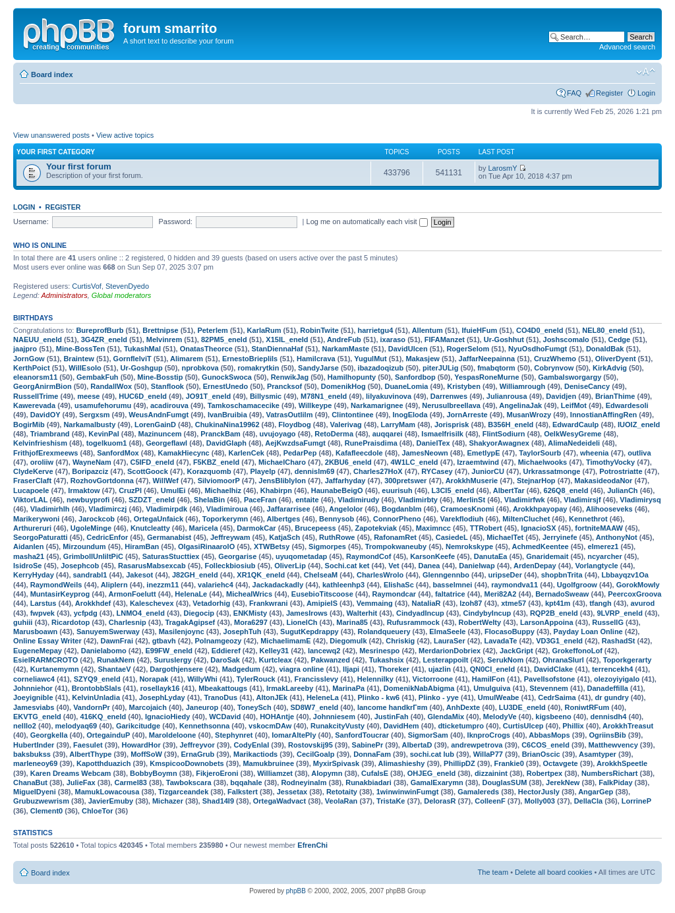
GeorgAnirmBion (42, 386)
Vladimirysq (640, 500)
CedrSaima (556, 697)
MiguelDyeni (34, 792)
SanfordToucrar (362, 735)
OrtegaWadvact (279, 801)
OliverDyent (615, 359)
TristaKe (390, 801)
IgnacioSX (538, 528)
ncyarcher (604, 556)
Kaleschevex (152, 603)
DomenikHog (343, 386)
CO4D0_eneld (540, 330)
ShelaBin (209, 500)
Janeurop (202, 707)
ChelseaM (321, 575)
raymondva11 (514, 585)
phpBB (296, 891)
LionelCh (302, 622)
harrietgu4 (376, 330)
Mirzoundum (84, 546)
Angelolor (346, 509)
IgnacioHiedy (167, 717)
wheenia (594, 453)
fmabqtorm (496, 368)
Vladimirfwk (524, 500)
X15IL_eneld (287, 339)
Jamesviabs (33, 707)
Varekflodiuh (461, 519)
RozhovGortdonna (102, 481)
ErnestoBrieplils (250, 359)
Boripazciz (90, 471)
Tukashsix (386, 660)
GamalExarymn (437, 782)
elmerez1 (602, 546)
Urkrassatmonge (552, 471)
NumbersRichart (609, 773)
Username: (31, 221)
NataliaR (425, 603)
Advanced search (627, 47)
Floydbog (294, 424)
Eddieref (226, 651)
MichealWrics (249, 594)
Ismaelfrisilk (442, 434)
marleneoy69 (35, 763)
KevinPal (103, 434)
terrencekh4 (612, 669)
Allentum (427, 330)
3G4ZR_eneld (104, 339)
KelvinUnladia (96, 697)
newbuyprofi (88, 500)
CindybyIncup (487, 613)
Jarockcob (96, 519)
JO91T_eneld (208, 396)
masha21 (28, 556)
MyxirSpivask (336, 763)
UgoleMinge (91, 528)
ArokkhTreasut (627, 726)
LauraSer (449, 641)
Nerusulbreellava (451, 405)
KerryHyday (33, 575)
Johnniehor (33, 688)
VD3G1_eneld (559, 641)
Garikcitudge (138, 726)
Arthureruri (32, 528)
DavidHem (401, 726)
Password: (175, 221)
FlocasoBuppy (509, 631)
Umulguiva (491, 688)
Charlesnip (127, 622)
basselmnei (453, 585)
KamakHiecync (183, 453)
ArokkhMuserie (472, 481)
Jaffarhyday (345, 481)
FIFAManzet (445, 339)
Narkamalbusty (89, 424)
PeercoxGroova (634, 594)
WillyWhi (202, 679)
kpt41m (558, 603)
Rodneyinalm (303, 782)
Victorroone (433, 679)
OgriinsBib (607, 735)
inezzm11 (162, 585)
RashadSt (618, 641)
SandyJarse (318, 368)
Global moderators (122, 295)
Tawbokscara (189, 782)
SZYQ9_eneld (97, 679)
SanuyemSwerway (108, 631)
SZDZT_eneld (152, 500)
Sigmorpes (327, 546)
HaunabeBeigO (337, 490)
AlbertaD (417, 745)
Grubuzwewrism (41, 801)
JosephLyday (162, 697)
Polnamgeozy (218, 641)
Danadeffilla (607, 688)
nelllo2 (24, 726)
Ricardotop (70, 622)
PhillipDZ (459, 763)
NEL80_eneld (605, 330)
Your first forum (78, 166)
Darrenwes (448, 396)
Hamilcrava (316, 359)
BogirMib (29, 424)
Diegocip (199, 613)
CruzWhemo (555, 359)
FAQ (574, 93)
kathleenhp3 (343, 585)
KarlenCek (246, 453)
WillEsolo (85, 368)
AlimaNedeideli (574, 443)
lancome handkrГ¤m (392, 707)
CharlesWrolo (380, 575)
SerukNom (505, 660)
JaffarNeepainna (487, 359)
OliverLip (290, 566)
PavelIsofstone (549, 679)
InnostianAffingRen (603, 415)
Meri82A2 (500, 594)
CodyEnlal (251, 745)
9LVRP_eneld (620, 613)
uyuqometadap (301, 556)
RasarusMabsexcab (152, 566)
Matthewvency (613, 745)
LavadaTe (500, 641)
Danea (429, 566)
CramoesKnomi (467, 509)
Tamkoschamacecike (243, 405)
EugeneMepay (37, 651)
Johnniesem (334, 717)
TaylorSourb (540, 453)
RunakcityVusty (337, 726)
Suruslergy (172, 660)
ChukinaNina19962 (227, 424)
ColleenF (490, 801)
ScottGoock (147, 471)
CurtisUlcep (523, 726)
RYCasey (436, 471)
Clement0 (46, 811)
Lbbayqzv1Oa (625, 575)
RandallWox (111, 386)
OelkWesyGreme (572, 434)
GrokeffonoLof (577, 651)
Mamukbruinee (268, 763)
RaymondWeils (56, 585)
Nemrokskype (469, 546)
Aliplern (114, 585)
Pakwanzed (330, 660)
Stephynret (233, 735)
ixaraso (393, 339)
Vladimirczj (107, 509)
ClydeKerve (33, 471)
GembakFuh (97, 377)
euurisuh (397, 490)
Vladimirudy (358, 500)
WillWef (165, 481)
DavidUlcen (408, 349)
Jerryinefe (560, 537)
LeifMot (574, 405)
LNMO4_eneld (141, 613)
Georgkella (49, 735)
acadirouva (169, 405)
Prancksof (284, 386)
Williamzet (275, 773)
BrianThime (615, 396)
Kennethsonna (204, 726)
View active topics (125, 135)
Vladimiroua (227, 509)
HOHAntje (277, 717)
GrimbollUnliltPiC (93, 556)
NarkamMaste (345, 349)
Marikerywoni (36, 519)
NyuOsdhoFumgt (537, 349)
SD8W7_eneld (314, 707)
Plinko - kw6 (379, 697)
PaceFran (260, 500)
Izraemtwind (478, 462)
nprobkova (199, 368)
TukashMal (142, 349)
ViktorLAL (30, 500)
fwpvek (42, 613)
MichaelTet (504, 537)
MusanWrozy (528, 415)
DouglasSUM (504, 782)
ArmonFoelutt (132, 594)
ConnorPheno (397, 519)
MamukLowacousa (107, 792)
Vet (393, 566)
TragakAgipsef (190, 622)
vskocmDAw (270, 726)
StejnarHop (536, 481)
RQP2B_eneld (554, 613)
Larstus (43, 603)
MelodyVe (500, 717)
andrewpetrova (476, 745)
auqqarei (387, 434)
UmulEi (173, 490)
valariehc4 (215, 585)
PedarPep (300, 453)
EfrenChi (312, 845)
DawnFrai (116, 641)
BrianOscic (541, 754)
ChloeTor (97, 811)
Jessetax (292, 792)
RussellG (608, 622)
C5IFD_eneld (153, 462)
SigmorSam (428, 735)
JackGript (516, 651)
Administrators (64, 295)
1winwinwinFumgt (407, 792)
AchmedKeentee (540, 546)
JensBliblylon (282, 481)
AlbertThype (90, 754)
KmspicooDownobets (186, 763)
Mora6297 (251, 622)
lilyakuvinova (388, 396)
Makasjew (422, 359)
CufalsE (374, 773)
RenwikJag (289, 377)
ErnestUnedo (225, 386)
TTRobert (486, 528)
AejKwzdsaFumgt (295, 443)
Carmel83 (130, 782)
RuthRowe (337, 537)
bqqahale (246, 782)
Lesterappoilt (445, 660)
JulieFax (81, 782)
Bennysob (336, 519)
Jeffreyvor (196, 745)
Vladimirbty (418, 500)
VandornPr (91, 707)
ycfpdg (86, 613)
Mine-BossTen (80, 349)
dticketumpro (461, 726)
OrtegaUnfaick (158, 519)
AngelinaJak (520, 405)
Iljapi (351, 669)
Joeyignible (33, 697)
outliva (639, 453)
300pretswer (405, 481)
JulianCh (622, 490)
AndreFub (344, 339)
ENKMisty (250, 613)
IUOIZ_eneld (639, 424)
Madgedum (241, 669)
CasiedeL (452, 537)
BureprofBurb (99, 330)
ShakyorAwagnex (499, 443)
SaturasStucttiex (171, 556)
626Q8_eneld (566, 490)
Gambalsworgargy (569, 377)
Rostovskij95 (310, 745)
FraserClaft (32, 481)
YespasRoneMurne (486, 377)
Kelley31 (274, 651)
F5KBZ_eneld (216, 462)
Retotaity (341, 792)
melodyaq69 (76, 726)
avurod (642, 603)
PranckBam (220, 434)
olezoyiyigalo (616, 679)
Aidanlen (28, 546)
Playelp (263, 471)
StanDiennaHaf (277, 349)
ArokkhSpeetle (622, 763)
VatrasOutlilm (289, 415)
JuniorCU (487, 471)
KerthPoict (31, 368)
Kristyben (464, 386)
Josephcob (80, 566)
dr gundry (611, 697)
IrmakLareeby (290, 688)
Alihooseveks (609, 509)
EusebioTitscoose (322, 594)
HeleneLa (323, 697)
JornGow (29, 359)
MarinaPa (348, 688)
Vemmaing (375, 603)
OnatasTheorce (206, 349)
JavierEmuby (110, 801)
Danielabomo (104, 651)
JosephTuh (242, 631)
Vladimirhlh (50, 509)
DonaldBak (605, 349)
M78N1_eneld (324, 396)
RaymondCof (368, 556)
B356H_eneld (510, 424)
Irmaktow (84, 490)
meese (88, 396)
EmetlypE (483, 453)
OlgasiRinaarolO (206, 546)
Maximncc (433, 528)
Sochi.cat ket (347, 566)
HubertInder (33, 745)
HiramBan (142, 546)
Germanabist (169, 537)
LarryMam (398, 424)
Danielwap (476, 566)
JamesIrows (307, 613)
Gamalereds (478, 792)
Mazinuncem (160, 434)
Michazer (167, 801)
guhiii (22, 622)
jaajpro (25, 349)
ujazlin (439, 669)
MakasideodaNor (603, 481)
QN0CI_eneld (492, 669)
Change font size (645, 72)
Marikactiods (255, 754)
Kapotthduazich (103, 763)
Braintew (78, 359)
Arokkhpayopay (540, 509)
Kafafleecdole (359, 453)
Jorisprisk (451, 424)
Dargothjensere (176, 669)
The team (493, 872)
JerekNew (562, 782)
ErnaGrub (198, 754)
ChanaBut (30, 782)
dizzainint (491, 773)
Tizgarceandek (183, 792)
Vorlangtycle (596, 566)
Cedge (619, 339)
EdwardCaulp (575, 424)
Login (646, 93)
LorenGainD (155, 424)
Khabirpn (276, 490)
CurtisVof (87, 286)
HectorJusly (539, 792)
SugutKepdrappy (309, 631)
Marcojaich (147, 707)
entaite (306, 500)
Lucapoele (31, 490)
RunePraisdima (371, 443)
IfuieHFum (479, 330)
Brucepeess (315, 528)
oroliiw (41, 462)
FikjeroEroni (217, 773)
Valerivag (346, 424)
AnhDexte (463, 707)
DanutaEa (491, 556)
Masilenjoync (181, 631)
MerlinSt (471, 500)
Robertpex (544, 773)
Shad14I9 (218, 801)
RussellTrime (35, 396)
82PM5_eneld (224, 339)
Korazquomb (209, 471)
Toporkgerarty (627, 660)
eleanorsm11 (35, 377)
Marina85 (352, 622)
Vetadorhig (211, 603)
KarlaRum (264, 330)
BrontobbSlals (96, 688)
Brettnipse (160, 330)
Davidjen (561, 396)
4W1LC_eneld (414, 462)
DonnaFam (372, 754)
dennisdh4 (608, 717)
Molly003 (539, 801)
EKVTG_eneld (37, 717)
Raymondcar (394, 594)
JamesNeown (424, 453)
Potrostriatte (620, 471)
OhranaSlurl (563, 660)
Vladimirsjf (582, 500)
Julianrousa (506, 396)
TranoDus (220, 697)
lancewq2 (324, 651)
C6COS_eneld (545, 745)
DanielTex (433, 443)
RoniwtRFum (586, 707)
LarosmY (502, 168)
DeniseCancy (587, 386)
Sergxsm (94, 415)
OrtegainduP (108, 735)
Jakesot (139, 575)
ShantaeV (114, 669)
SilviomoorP (219, 481)
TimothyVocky (610, 462)
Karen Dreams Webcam (70, 773)
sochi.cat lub (432, 754)
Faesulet (88, 745)
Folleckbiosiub (229, 566)
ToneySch (254, 707)
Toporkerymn (225, 519)
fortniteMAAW (599, 528)
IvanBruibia (227, 415)
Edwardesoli (627, 405)
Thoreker (393, 669)
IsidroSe (27, 566)
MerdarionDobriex (450, 651)
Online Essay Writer (47, 641)
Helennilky (375, 679)
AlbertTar (509, 490)
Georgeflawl (166, 443)
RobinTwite (319, 330)
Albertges (284, 519)
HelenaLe (191, 594)
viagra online (301, 669)
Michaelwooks (543, 462)
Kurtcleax (275, 660)
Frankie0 (509, 763)
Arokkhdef (93, 603)
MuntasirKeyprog (60, 594)
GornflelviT (132, 359)
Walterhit (362, 613)
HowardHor (140, 745)
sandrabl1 (90, 575)
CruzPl (130, 490)
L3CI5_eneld (453, 490)
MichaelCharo (282, 462)
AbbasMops (549, 735)
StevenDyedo (127, 286)
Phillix (572, 726)
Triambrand (50, 434)
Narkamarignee (377, 405)
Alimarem (186, 359)
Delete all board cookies (553, 872)
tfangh (600, 603)
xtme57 (513, 603)
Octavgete (560, 763)
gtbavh (164, 641)
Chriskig (400, 641)
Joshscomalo (566, 339)
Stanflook (167, 386)
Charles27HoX (378, 471)
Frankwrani (268, 603)
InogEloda (409, 415)
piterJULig (440, 368)
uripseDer (505, 575)
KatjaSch (284, 537)
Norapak (153, 679)
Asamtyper (597, 754)
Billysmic (265, 396)
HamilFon (488, 679)
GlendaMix (445, 717)
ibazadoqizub (381, 368)
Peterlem (212, 330)
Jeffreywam (230, 537)
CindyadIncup (420, 613)
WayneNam (92, 462)
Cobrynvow (553, 368)
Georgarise (237, 556)
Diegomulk (348, 641)
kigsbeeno (553, 717)
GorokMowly (638, 585)
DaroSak (225, 660)
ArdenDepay (535, 566)
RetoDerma (333, 434)
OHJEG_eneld (431, 773)
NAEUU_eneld (37, 339)
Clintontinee (353, 415)
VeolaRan (341, 801)
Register (609, 93)
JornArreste (466, 415)
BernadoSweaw (562, 594)
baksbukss (32, 754)
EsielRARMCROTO (45, 660)
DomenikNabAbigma (419, 688)
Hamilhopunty (352, 377)
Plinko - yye (439, 697)
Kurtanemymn (54, 669)
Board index (52, 74)
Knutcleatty (150, 528)
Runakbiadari (368, 782)
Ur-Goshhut (504, 339)
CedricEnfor (107, 537)
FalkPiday (615, 782)
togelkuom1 (106, 443)
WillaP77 (488, 754)
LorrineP (636, 801)
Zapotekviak (376, 528)
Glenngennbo (446, 575)
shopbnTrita (562, 575)
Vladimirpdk (166, 509)
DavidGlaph (226, 443)
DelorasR (439, 801)
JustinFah (391, 717)
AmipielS (322, 603)
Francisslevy (316, 679)
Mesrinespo (379, 651)
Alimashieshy (401, 763)
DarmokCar (256, 528)
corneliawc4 (34, 679)
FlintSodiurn (504, 434)
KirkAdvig (610, 368)
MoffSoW (146, 754)
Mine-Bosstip (160, 377)
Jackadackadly (278, 585)
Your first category (55, 152)
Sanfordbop (415, 377)
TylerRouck (256, 679)
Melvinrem (164, 339)
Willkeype (315, 405)
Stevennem (548, 688)
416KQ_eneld (103, 717)
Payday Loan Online (588, 631)
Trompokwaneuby (396, 546)
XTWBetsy (271, 546)
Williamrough (523, 386)
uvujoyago (278, 434)
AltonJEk (271, 697)
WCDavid (225, 717)
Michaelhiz (222, 490)
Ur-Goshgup (142, 368)
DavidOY (45, 415)
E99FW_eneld (169, 651)
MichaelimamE (285, 641)
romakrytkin (258, 368)
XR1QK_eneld (261, 575)
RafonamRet (395, 537)
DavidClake (553, 669)
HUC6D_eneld (143, 396)
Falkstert (242, 792)
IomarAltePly (294, 735)
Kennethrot (588, 519)
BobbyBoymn (153, 773)
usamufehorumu (102, 405)
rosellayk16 (160, 688)
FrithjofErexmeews (45, 453)
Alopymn (326, 773)
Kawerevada (34, 405)
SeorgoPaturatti (40, 537)
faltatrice (450, 594)
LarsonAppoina (546, 622)
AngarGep (595, 792)
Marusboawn (35, 631)
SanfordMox (118, 453)
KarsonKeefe (432, 556)
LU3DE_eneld (522, 707)
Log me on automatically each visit (367, 221)
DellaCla (588, 801)
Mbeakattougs (222, 688)
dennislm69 (315, 471)
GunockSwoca (227, 377)
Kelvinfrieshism (40, 443)
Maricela (203, 528)
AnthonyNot (616, 537)
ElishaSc (399, 585)
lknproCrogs (488, 735)
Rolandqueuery (383, 631)
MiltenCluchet (526, 519)
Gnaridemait (547, 556)
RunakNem (115, 660)
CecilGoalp (315, 754)
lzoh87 (470, 603)
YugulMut (370, 359)
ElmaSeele (447, 631)
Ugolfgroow (577, 585)
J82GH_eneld (195, 575)
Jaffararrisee (288, 509)
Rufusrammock (413, 622)
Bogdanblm (402, 509)
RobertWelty (480, 622)
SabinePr (368, 745)
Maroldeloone (172, 735)
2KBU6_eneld (348, 462)
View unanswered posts (51, 135)
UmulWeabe (498, 697)
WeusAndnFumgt (159, 415)
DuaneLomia (406, 386)
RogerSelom (467, 349)
